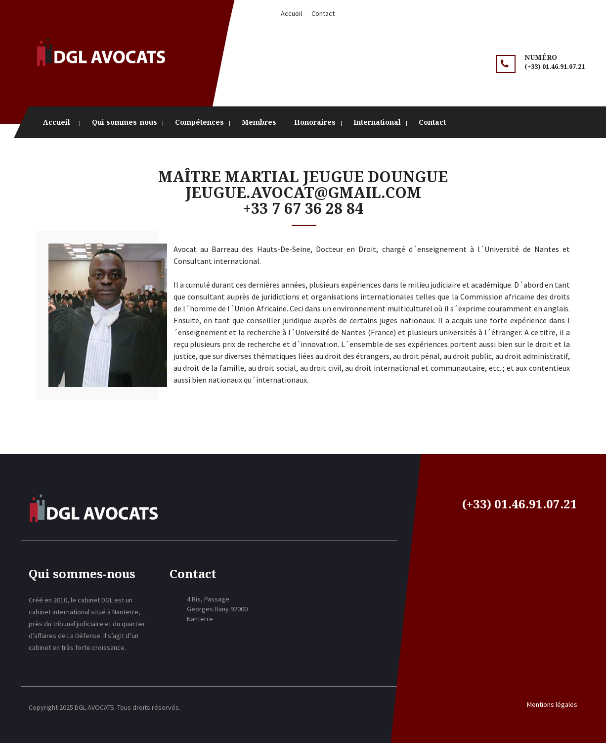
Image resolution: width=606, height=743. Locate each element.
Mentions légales (552, 704)
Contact (323, 13)
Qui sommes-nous (124, 122)
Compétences (199, 122)
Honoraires (315, 122)
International (377, 122)
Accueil (291, 13)
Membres (259, 122)
